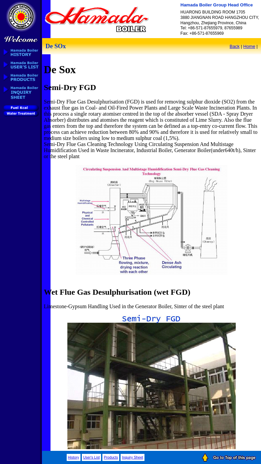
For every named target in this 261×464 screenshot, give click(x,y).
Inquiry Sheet (132, 457)
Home (249, 46)
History (73, 457)
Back (235, 46)
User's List (91, 457)
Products (111, 457)
